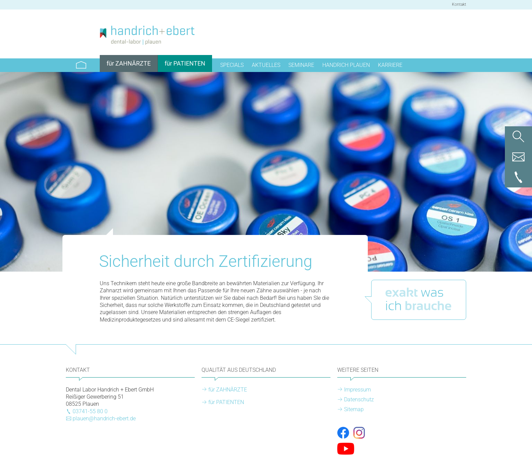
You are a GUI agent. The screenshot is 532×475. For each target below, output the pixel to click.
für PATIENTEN (226, 402)
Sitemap (354, 409)
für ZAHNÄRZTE (227, 389)
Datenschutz (359, 399)
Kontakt (459, 4)
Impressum (357, 389)
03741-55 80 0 (90, 411)
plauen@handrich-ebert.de (104, 418)
